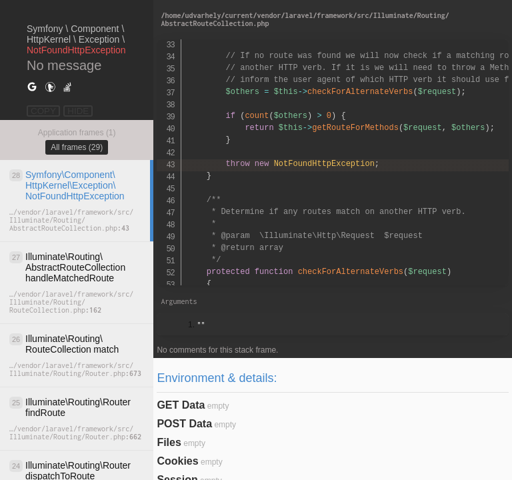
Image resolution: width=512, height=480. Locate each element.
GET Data (181, 405)
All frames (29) (77, 147)
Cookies (177, 461)
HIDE (78, 111)
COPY (43, 111)
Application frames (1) (77, 132)
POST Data (184, 423)
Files (169, 442)
